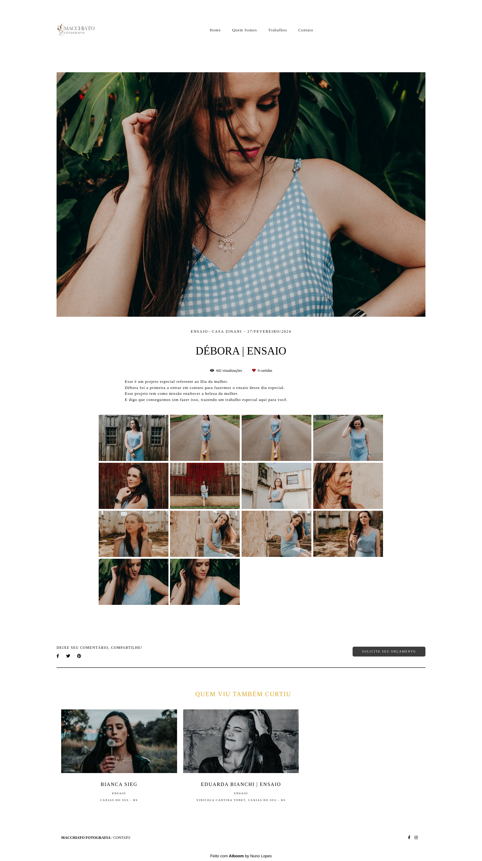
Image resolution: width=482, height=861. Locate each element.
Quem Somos (244, 30)
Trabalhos (277, 30)
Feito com (241, 856)
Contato (305, 30)
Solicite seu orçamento (389, 651)
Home (215, 30)
